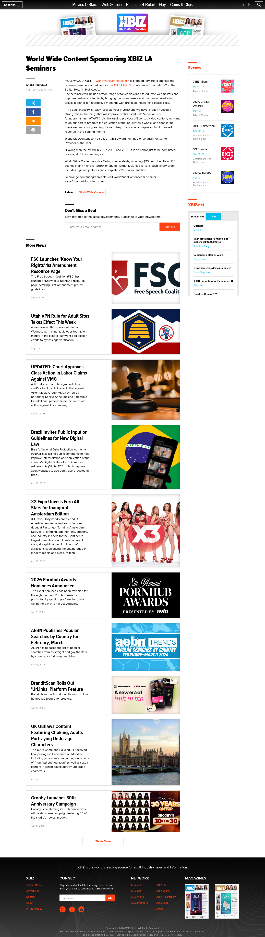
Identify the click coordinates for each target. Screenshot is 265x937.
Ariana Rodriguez (36, 85)
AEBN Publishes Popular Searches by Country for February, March (55, 636)
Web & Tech (112, 5)
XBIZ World (137, 897)
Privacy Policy (34, 909)
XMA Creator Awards (201, 104)
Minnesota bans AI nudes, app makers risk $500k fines (211, 240)
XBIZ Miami (200, 81)
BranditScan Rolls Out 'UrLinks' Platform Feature (57, 686)
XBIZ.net (196, 205)
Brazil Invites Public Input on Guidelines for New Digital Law (59, 438)
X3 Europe (200, 149)
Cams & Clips (181, 5)
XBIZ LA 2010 (123, 85)
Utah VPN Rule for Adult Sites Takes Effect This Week (60, 319)
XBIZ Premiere (139, 903)
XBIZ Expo (162, 903)
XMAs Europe (202, 172)
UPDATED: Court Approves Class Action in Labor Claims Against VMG (59, 372)
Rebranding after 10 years (208, 255)
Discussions (197, 216)
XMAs (159, 909)
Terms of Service (167, 934)
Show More (103, 841)
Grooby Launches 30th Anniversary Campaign (53, 800)
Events (194, 67)
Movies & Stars (84, 5)
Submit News (34, 885)
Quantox (198, 226)
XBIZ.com (136, 885)
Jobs (213, 216)
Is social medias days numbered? (212, 268)
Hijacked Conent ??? (205, 294)
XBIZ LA (161, 885)
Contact (30, 897)
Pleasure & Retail (140, 5)
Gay (162, 5)
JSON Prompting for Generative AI (213, 281)
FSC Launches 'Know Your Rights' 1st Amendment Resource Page (56, 265)
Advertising (33, 891)
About (29, 903)
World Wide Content (91, 192)
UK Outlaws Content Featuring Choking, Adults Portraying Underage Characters (57, 735)
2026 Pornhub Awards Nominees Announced (53, 582)
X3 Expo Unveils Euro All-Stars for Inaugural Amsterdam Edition (55, 507)
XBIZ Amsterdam (204, 126)
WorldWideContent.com (111, 81)
